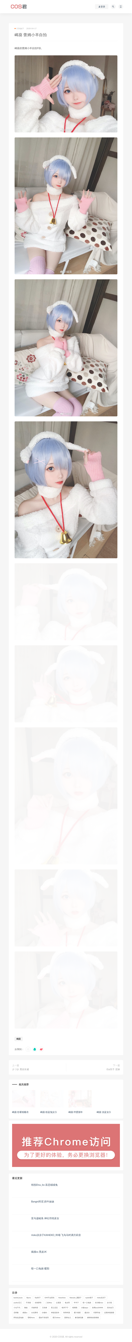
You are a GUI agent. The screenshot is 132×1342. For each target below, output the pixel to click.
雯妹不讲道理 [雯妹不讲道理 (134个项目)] (44, 1317)
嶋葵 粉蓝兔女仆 (48, 1112)
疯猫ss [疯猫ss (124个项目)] (25, 1312)
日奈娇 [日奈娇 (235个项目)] (44, 1308)
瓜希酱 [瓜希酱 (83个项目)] (16, 1312)
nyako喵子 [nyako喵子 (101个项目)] (89, 1298)
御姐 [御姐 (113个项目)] (26, 1308)
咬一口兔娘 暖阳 (40, 1268)
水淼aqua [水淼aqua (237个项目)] (84, 1308)
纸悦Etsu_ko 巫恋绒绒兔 (44, 1184)
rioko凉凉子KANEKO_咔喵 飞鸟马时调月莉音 (56, 1234)
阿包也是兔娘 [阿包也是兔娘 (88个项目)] (19, 1317)
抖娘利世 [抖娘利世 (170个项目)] (35, 1308)
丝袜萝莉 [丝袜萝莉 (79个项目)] (38, 1303)
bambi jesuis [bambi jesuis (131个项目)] (18, 1298)
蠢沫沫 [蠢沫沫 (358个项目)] (87, 1312)
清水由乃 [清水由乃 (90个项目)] (110, 1308)
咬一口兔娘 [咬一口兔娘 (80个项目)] (87, 1303)
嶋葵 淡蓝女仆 (104, 1112)
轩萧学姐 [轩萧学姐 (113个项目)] (97, 1312)
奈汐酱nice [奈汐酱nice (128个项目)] (99, 1303)
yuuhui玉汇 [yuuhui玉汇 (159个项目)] (18, 1303)
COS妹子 (19, 28)
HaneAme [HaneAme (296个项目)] (62, 1298)
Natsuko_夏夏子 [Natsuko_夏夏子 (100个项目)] (75, 1298)
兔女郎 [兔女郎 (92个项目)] (67, 1303)
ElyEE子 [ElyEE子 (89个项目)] (38, 1298)
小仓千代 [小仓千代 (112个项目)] (17, 1308)
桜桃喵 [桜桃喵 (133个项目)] (74, 1308)
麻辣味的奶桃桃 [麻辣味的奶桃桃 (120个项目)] (93, 1317)
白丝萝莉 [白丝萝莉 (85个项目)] (34, 1312)
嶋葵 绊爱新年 (75, 1112)
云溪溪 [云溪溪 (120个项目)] (58, 1303)
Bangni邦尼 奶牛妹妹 (42, 1201)
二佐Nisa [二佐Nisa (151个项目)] (48, 1303)
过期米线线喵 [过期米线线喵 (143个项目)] (109, 1312)
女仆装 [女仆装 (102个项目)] (109, 1303)
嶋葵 (18, 1038)
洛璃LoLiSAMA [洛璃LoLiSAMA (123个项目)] (97, 1308)
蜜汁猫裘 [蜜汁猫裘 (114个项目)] (77, 1312)
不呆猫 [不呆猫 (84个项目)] (28, 1303)
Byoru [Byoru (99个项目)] (29, 1298)
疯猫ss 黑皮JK (39, 1251)
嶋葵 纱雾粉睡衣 (20, 1112)
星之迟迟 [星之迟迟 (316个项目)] (54, 1308)
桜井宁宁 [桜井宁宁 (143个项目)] (65, 1308)
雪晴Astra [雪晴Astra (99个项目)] (31, 1317)
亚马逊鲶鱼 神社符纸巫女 (45, 1218)
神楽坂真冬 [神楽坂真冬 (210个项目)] (55, 1312)
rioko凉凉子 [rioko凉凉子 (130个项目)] (101, 1298)
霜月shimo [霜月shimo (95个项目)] (56, 1317)
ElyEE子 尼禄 (113, 1069)
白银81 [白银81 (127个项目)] (44, 1312)
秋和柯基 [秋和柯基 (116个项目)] (66, 1312)
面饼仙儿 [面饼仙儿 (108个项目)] (67, 1317)
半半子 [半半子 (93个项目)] (76, 1303)
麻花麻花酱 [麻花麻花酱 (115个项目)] (79, 1317)
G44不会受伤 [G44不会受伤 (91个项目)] (49, 1298)
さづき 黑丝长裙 (20, 1069)
